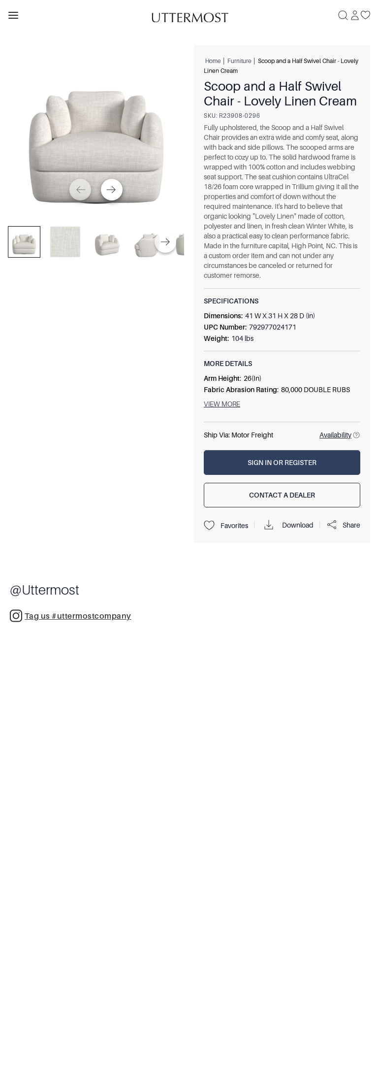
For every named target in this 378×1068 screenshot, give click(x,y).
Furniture (239, 60)
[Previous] (80, 189)
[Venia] (189, 15)
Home (212, 60)
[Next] (112, 189)
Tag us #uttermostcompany (70, 615)
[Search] (343, 15)
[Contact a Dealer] (282, 495)
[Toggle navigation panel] (13, 15)
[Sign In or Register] (282, 462)
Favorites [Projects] (226, 526)
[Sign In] (355, 15)
